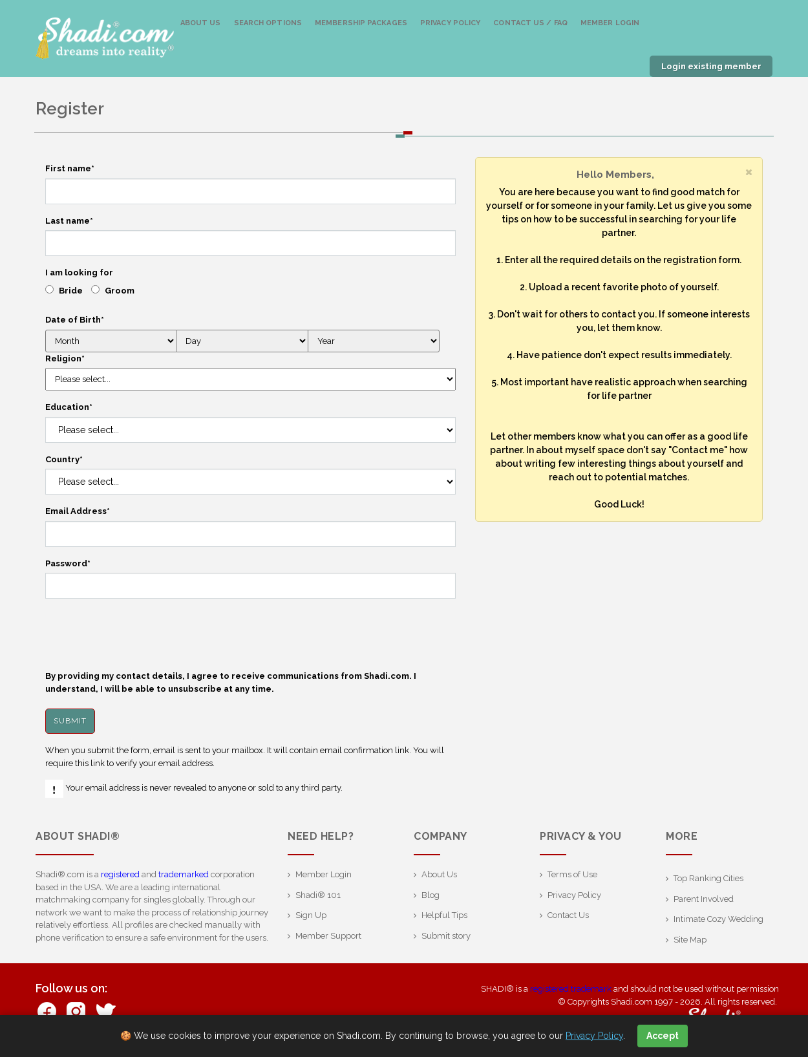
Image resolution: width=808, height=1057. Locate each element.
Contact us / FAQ (530, 23)
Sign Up (310, 915)
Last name (69, 221)
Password (67, 563)
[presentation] (143, 634)
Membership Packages (361, 23)
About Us (200, 23)
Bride (71, 290)
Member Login (609, 23)
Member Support (328, 936)
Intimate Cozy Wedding (718, 919)
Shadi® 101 (318, 895)
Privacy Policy (450, 23)
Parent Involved (704, 899)
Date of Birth (74, 320)
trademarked (183, 874)
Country (64, 459)
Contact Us (568, 915)
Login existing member (711, 66)
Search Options (268, 23)
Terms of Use (572, 874)
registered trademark (570, 989)
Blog (430, 895)
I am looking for (79, 272)
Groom (119, 290)
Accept (662, 1035)
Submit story (446, 936)
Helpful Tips (444, 915)
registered (120, 874)
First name (69, 168)
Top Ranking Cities (708, 878)
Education (68, 407)
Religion (65, 358)
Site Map (690, 940)
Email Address (77, 511)
